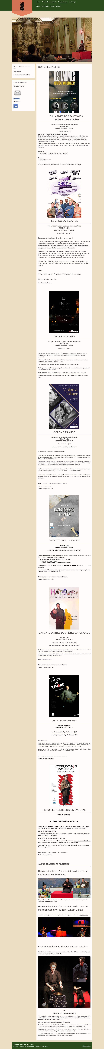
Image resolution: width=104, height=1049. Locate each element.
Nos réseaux (17, 101)
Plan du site (30, 1044)
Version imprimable (20, 1044)
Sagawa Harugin (84, 915)
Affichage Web (86, 1046)
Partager (16, 98)
